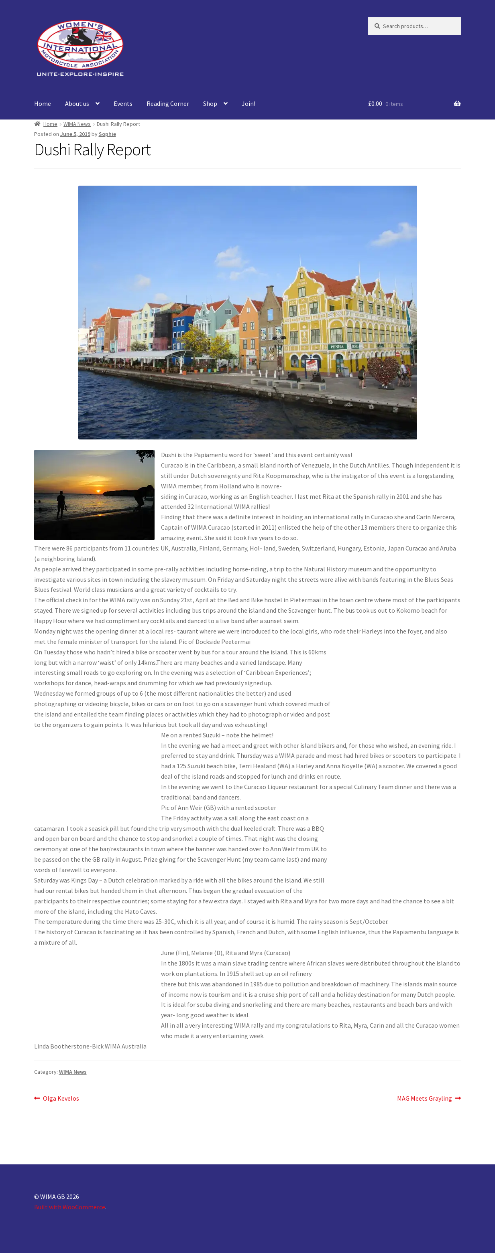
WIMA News (77, 124)
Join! (248, 103)
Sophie (107, 134)
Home (42, 103)
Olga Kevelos (61, 1098)
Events (123, 103)
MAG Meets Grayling (424, 1098)
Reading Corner (168, 103)
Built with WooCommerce (69, 1207)
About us (77, 103)
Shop (210, 103)
